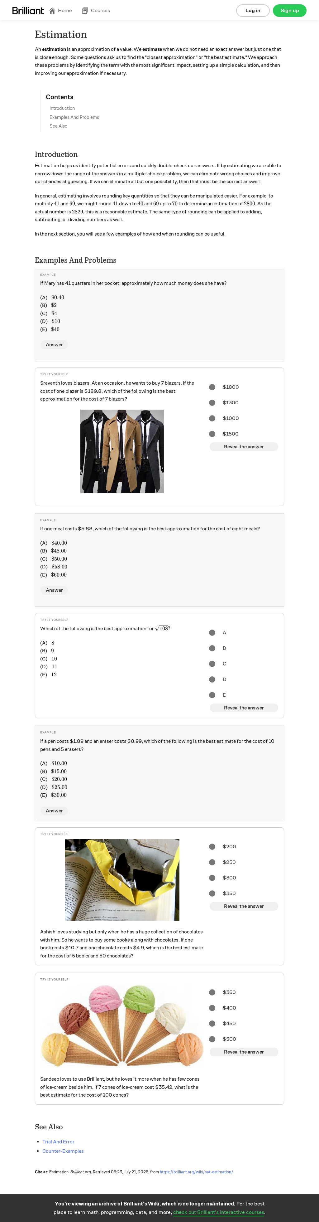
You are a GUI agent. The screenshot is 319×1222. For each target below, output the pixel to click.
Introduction (62, 108)
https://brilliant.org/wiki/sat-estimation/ (196, 1172)
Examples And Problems (74, 117)
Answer (54, 345)
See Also (58, 126)
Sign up (290, 10)
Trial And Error (58, 1142)
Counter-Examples (63, 1151)
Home (60, 10)
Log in (252, 10)
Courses (96, 10)
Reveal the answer (244, 447)
